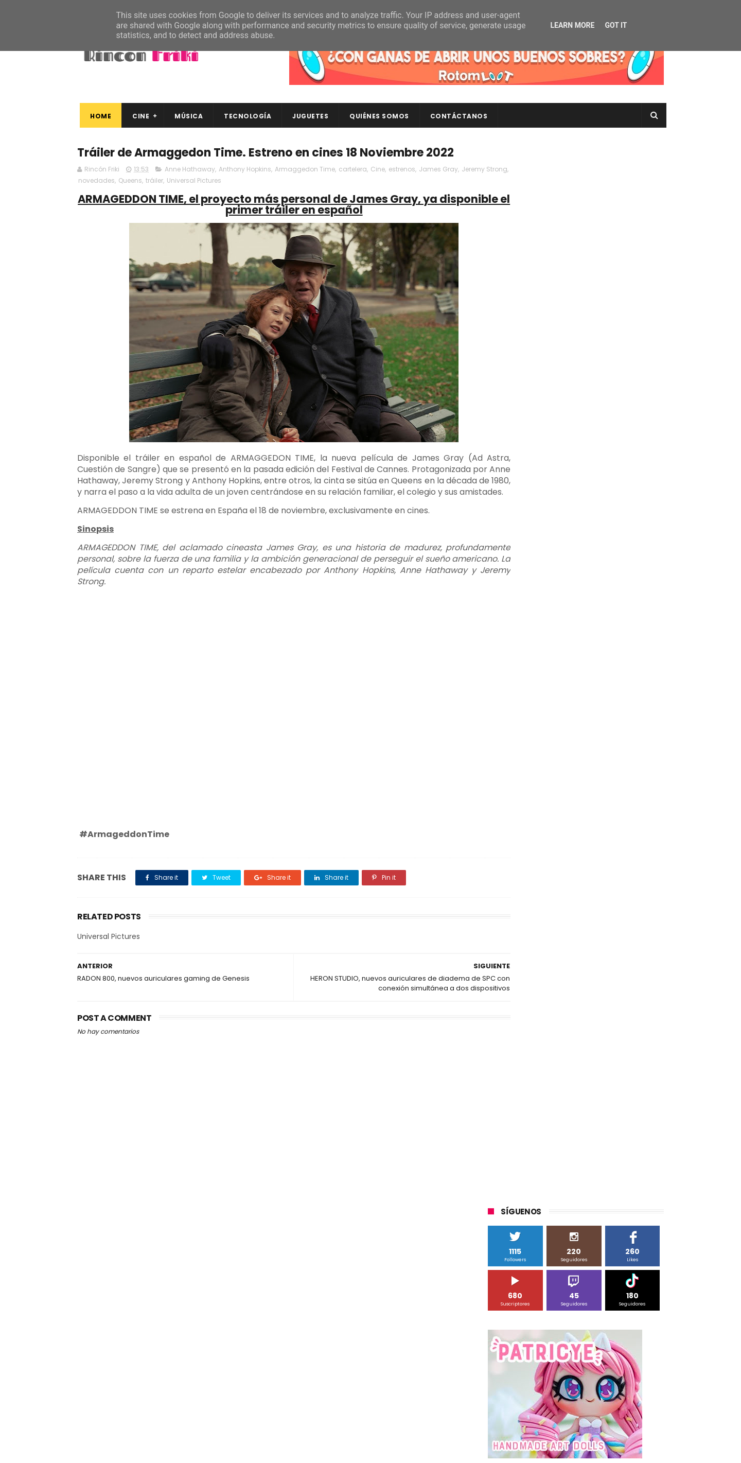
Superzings (637, 871)
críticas (505, 1005)
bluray (576, 967)
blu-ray (541, 967)
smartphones (574, 1043)
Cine (138, 116)
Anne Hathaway (190, 189)
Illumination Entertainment (536, 795)
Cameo (642, 738)
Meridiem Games (520, 814)
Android (505, 738)
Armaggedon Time (305, 189)
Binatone (569, 738)
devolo (593, 1005)
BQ (536, 738)
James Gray (438, 189)
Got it (616, 25)
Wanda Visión (585, 948)
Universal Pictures (243, 200)
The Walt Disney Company (536, 890)
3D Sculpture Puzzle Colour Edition (547, 700)
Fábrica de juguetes (524, 776)
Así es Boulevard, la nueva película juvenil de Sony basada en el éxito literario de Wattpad (596, 1308)
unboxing (540, 1062)
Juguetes (308, 116)
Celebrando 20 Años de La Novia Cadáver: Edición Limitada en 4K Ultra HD (591, 1402)
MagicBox (609, 795)
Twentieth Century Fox (530, 909)
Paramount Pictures (561, 833)
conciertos (564, 986)
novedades (146, 200)
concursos (611, 986)
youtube (635, 1062)
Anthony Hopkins (245, 189)
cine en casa (513, 986)
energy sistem (516, 1024)
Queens (179, 200)
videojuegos (588, 1062)
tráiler (204, 200)
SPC (499, 852)
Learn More (572, 25)
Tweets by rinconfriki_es (531, 444)
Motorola (620, 814)
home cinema (515, 1043)
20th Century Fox (520, 681)
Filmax (594, 757)
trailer (502, 1062)
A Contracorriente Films (531, 719)
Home (98, 116)
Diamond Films (546, 757)
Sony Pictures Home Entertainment (549, 871)
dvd (624, 1005)
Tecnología (245, 116)
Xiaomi (504, 967)
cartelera (353, 189)
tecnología (627, 1043)
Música (186, 116)
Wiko (628, 948)
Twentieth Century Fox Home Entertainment (564, 929)
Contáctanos (456, 116)
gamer (606, 1024)
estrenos (402, 189)
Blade (607, 738)
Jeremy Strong (101, 200)
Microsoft (577, 814)
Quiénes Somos (377, 116)
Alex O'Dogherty (608, 719)
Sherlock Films (542, 852)
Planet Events (628, 833)
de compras (550, 1005)
